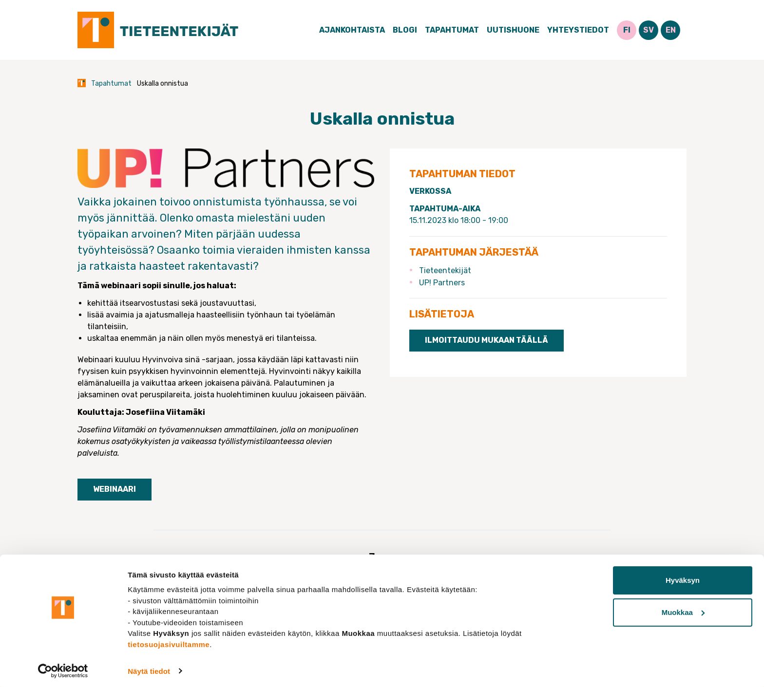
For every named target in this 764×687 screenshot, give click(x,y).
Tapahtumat (452, 30)
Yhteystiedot (578, 30)
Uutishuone (513, 30)
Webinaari (114, 489)
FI (626, 30)
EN (671, 30)
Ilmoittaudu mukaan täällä (486, 340)
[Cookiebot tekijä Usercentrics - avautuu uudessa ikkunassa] (63, 668)
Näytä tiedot (149, 668)
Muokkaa (683, 609)
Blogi (405, 30)
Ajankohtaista (352, 30)
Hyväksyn (683, 577)
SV (648, 30)
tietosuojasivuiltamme (169, 641)
